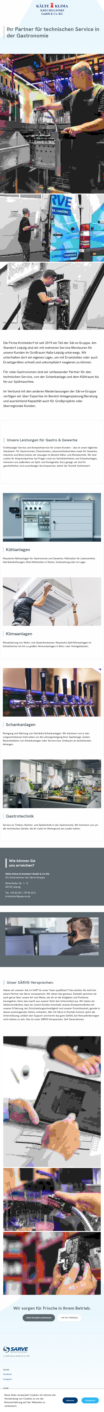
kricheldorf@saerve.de (17, 896)
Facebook (7, 1374)
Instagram (7, 1379)
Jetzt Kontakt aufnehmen (38, 1317)
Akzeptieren (90, 1400)
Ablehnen (70, 1400)
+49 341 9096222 (69, 1317)
